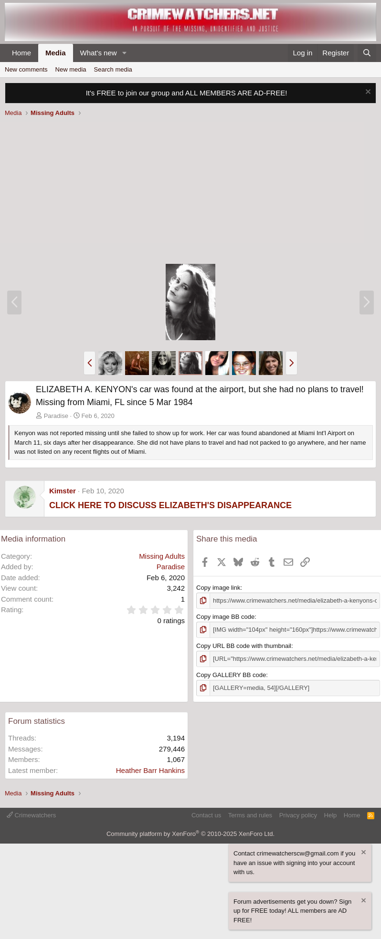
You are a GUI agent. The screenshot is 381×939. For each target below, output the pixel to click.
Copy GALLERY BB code (231, 674)
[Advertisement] (190, 192)
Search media (113, 69)
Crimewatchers (31, 815)
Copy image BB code (225, 616)
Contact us (206, 815)
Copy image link (218, 587)
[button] (124, 53)
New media (70, 69)
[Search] (367, 53)
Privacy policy (298, 815)
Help (330, 815)
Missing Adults (162, 556)
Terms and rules (250, 815)
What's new (98, 53)
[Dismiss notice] (367, 93)
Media (55, 53)
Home (21, 53)
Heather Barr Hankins (150, 770)
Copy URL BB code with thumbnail (243, 645)
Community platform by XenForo (190, 833)
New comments (26, 69)
